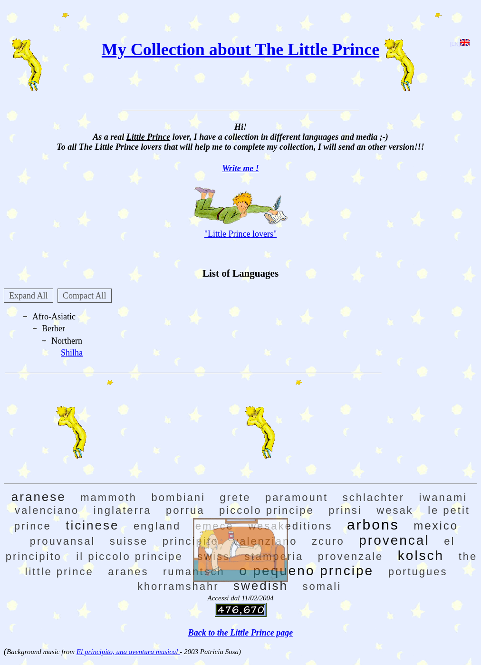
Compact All (84, 295)
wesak (394, 510)
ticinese (92, 525)
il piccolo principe (129, 556)
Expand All (28, 295)
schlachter (373, 497)
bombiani (178, 497)
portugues (418, 572)
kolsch (421, 555)
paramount (296, 497)
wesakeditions (290, 526)
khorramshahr (178, 586)
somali (322, 586)
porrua (185, 510)
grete (235, 497)
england (157, 526)
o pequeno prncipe (306, 570)
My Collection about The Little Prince (240, 49)
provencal (394, 540)
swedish (260, 585)
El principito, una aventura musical (128, 651)
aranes (128, 572)
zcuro (328, 541)
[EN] (460, 44)
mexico (436, 525)
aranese (38, 497)
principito (191, 541)
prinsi (345, 510)
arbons (373, 524)
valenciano (47, 510)
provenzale (351, 556)
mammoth (108, 497)
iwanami (443, 497)
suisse (129, 541)
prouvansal (63, 541)
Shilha (72, 352)
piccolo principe (266, 510)
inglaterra (123, 510)
